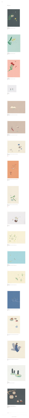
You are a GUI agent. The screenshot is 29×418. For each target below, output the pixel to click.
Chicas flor (8, 84)
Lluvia (7, 364)
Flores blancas (8, 8)
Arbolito (7, 230)
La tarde (7, 250)
